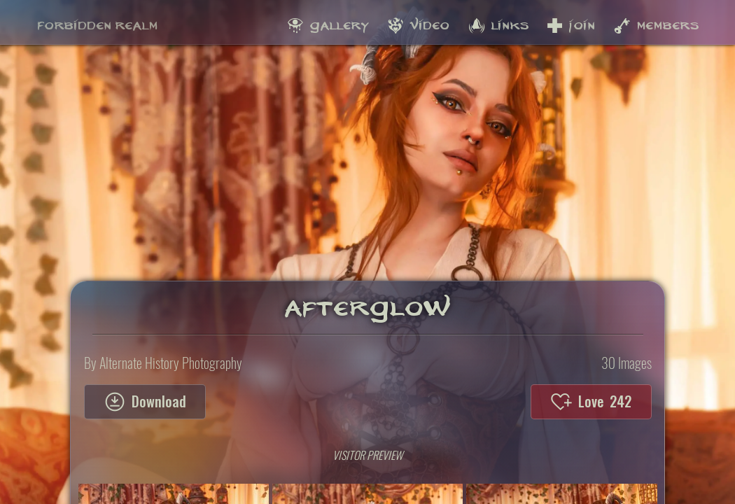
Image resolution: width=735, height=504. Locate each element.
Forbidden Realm (97, 21)
